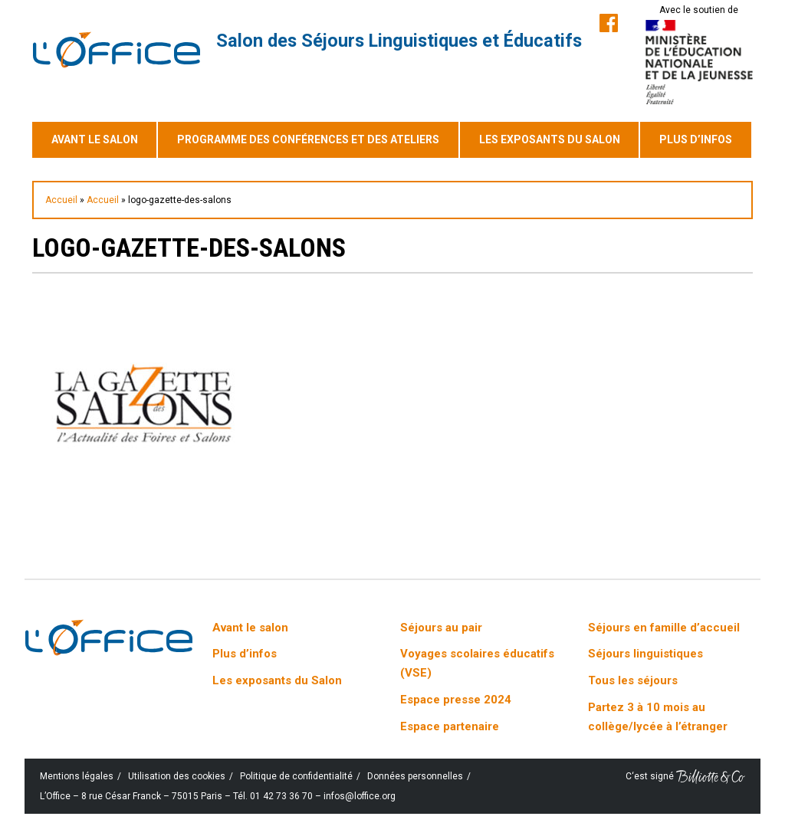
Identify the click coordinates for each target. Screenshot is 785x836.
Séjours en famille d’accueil (664, 627)
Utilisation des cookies (176, 776)
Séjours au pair (441, 627)
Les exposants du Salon (549, 139)
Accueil (61, 200)
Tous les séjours (633, 680)
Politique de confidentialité (296, 776)
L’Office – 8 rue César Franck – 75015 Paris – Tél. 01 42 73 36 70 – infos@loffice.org (218, 796)
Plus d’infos (695, 139)
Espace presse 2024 (455, 700)
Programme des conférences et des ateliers (308, 139)
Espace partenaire (449, 726)
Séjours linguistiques (645, 654)
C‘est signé (685, 776)
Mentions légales (76, 776)
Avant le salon (94, 139)
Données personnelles (415, 776)
